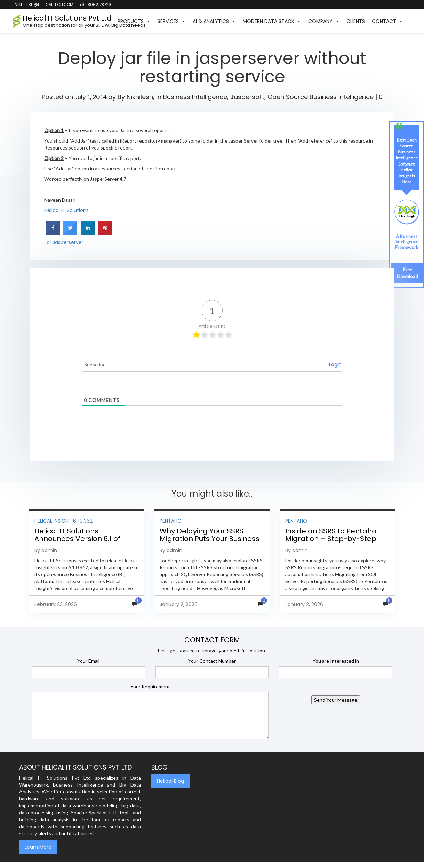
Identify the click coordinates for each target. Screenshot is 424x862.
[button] (410, 21)
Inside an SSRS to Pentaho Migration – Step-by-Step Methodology (330, 538)
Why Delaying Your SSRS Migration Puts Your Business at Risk (209, 538)
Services (172, 21)
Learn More (38, 847)
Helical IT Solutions (66, 210)
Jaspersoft (247, 96)
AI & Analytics (214, 21)
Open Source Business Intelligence (320, 96)
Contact (387, 21)
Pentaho (171, 520)
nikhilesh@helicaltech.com (43, 4)
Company (323, 21)
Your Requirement (150, 687)
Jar (47, 242)
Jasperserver (68, 242)
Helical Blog (170, 781)
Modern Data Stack (272, 21)
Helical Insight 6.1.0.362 (63, 520)
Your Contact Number (212, 661)
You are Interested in (336, 661)
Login (335, 364)
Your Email (88, 661)
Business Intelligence (195, 96)
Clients (355, 21)
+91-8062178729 (95, 4)
